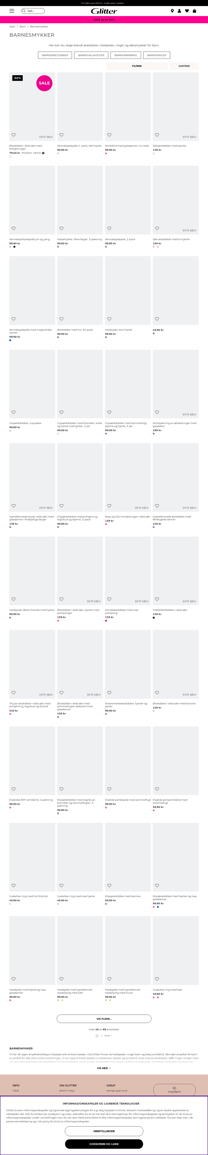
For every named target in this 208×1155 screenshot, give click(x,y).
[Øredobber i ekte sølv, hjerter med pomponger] (80, 580)
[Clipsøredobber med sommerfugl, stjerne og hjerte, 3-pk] (128, 393)
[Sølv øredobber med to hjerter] (176, 207)
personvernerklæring (19, 1121)
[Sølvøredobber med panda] (176, 115)
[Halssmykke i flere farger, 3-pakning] (80, 207)
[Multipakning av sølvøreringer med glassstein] (176, 393)
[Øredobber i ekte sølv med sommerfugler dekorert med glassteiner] (80, 674)
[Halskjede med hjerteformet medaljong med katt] (80, 959)
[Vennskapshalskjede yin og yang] (32, 207)
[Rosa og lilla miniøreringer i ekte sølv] (128, 486)
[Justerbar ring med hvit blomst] (32, 866)
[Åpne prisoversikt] (42, 153)
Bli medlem (174, 1090)
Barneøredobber (55, 55)
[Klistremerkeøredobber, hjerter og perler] (128, 674)
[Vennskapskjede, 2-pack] (128, 207)
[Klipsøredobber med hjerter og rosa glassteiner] (176, 866)
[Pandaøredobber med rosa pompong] (128, 580)
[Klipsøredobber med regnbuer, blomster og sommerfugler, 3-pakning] (80, 771)
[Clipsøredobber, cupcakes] (32, 393)
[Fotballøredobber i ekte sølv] (176, 580)
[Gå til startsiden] (104, 11)
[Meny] (12, 11)
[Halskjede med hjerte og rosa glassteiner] (32, 959)
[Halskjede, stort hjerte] (128, 299)
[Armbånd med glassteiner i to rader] (128, 115)
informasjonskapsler (76, 1121)
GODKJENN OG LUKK (104, 1144)
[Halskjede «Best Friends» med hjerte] (32, 580)
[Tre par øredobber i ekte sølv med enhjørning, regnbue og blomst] (32, 674)
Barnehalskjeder (91, 55)
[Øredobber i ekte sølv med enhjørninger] (32, 115)
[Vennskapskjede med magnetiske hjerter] (32, 299)
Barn (23, 26)
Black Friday (67, 1090)
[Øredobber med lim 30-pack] (80, 299)
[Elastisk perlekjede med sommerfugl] (128, 771)
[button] (181, 11)
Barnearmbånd (126, 55)
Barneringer (156, 55)
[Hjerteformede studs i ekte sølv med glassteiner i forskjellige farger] (32, 486)
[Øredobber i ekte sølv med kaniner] (176, 674)
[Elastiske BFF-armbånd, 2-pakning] (32, 771)
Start (12, 26)
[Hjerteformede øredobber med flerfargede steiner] (176, 486)
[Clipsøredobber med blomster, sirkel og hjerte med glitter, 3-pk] (80, 393)
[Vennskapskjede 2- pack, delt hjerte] (80, 115)
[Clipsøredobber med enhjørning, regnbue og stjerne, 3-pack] (80, 486)
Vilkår (15, 1090)
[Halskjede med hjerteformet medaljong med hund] (128, 959)
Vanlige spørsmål (117, 1090)
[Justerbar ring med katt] (176, 959)
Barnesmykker (39, 26)
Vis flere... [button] (104, 1018)
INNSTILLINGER (104, 1131)
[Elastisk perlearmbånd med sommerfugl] (176, 771)
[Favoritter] (189, 11)
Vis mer (104, 1068)
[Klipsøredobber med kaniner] (128, 866)
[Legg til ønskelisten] (13, 135)
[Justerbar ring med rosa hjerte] (80, 866)
